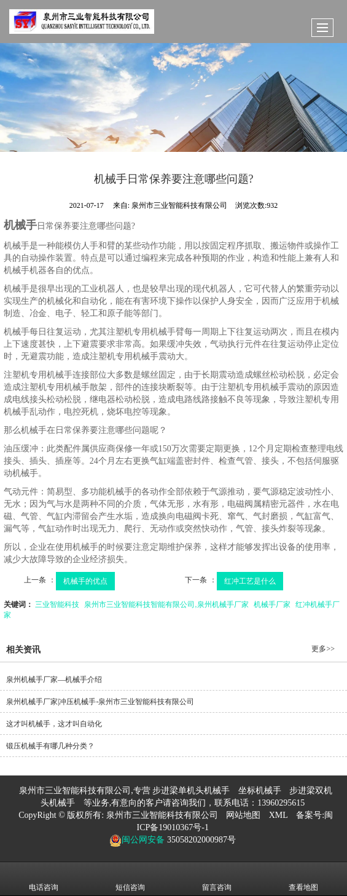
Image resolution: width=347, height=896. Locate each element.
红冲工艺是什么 (250, 581)
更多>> (323, 648)
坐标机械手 (259, 790)
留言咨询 (217, 879)
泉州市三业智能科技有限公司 (162, 815)
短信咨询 (130, 879)
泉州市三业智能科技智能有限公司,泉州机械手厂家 (166, 604)
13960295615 (281, 802)
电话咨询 (43, 879)
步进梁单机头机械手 (191, 790)
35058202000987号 (200, 839)
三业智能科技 (57, 604)
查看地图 (303, 879)
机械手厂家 (272, 604)
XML (278, 815)
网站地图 (243, 815)
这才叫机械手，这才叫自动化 (54, 724)
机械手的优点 (85, 581)
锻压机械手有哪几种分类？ (50, 746)
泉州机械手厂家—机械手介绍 (54, 679)
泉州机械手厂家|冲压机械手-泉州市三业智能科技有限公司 (100, 701)
